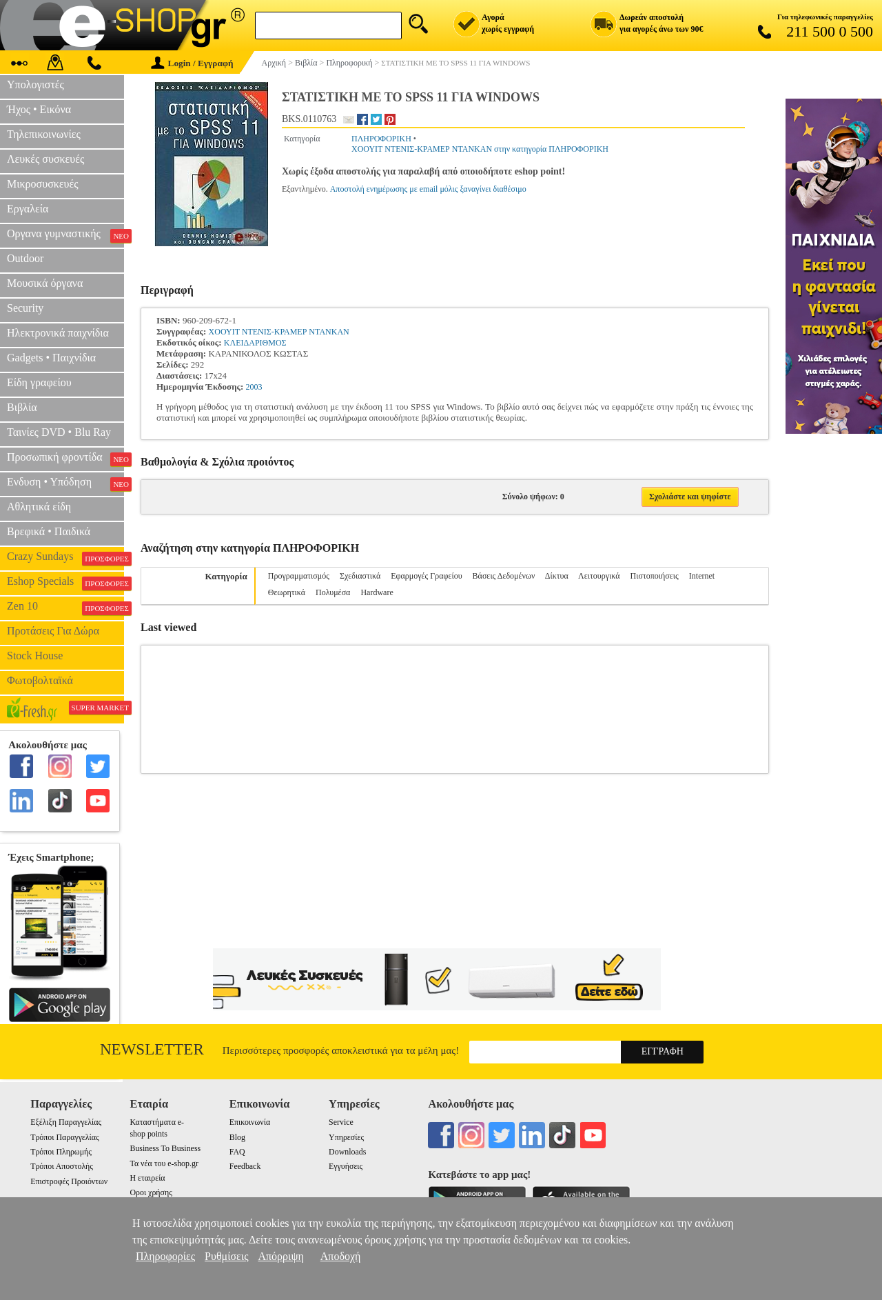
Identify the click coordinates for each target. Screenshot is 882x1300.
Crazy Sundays (65, 558)
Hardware (376, 592)
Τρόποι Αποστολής (61, 1166)
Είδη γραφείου (39, 382)
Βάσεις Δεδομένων (504, 576)
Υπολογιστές (35, 84)
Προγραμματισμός (298, 576)
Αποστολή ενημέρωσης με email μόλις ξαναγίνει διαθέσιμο (428, 189)
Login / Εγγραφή (192, 63)
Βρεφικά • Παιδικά (48, 531)
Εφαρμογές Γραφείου (426, 576)
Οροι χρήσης (151, 1192)
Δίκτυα (556, 576)
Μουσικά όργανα (45, 283)
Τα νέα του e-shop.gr (164, 1163)
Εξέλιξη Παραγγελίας (65, 1122)
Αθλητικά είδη (39, 506)
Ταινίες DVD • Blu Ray (59, 432)
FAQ (237, 1152)
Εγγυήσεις (345, 1166)
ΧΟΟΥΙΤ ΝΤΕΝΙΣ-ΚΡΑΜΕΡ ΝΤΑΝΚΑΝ (279, 332)
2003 (254, 387)
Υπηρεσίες (346, 1137)
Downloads (347, 1152)
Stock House (35, 655)
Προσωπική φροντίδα (65, 458)
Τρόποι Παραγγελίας (64, 1137)
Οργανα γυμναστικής (65, 235)
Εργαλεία (27, 208)
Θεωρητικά (286, 592)
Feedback (245, 1166)
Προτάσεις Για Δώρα (53, 631)
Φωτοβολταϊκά (40, 680)
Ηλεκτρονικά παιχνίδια (58, 333)
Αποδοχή (340, 1256)
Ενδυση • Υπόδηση (65, 483)
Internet (702, 576)
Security (25, 308)
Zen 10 (65, 607)
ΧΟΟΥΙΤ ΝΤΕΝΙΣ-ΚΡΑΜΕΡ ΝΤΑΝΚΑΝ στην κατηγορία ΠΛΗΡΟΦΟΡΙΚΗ (479, 149)
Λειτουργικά (598, 576)
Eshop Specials (65, 582)
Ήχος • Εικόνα (39, 109)
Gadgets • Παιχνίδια (51, 357)
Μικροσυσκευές (43, 184)
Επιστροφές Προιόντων (68, 1181)
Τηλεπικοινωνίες (44, 134)
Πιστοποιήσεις (654, 576)
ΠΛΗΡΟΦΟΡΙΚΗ (381, 138)
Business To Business (165, 1148)
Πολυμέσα (333, 592)
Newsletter (152, 1049)
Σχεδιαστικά (360, 576)
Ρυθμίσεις (226, 1256)
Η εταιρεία (147, 1178)
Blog (237, 1137)
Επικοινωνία (249, 1122)
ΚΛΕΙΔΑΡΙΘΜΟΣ (255, 343)
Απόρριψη (280, 1256)
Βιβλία (22, 407)
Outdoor (25, 258)
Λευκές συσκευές (45, 159)
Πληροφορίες (165, 1256)
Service (341, 1122)
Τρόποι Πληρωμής (61, 1152)
